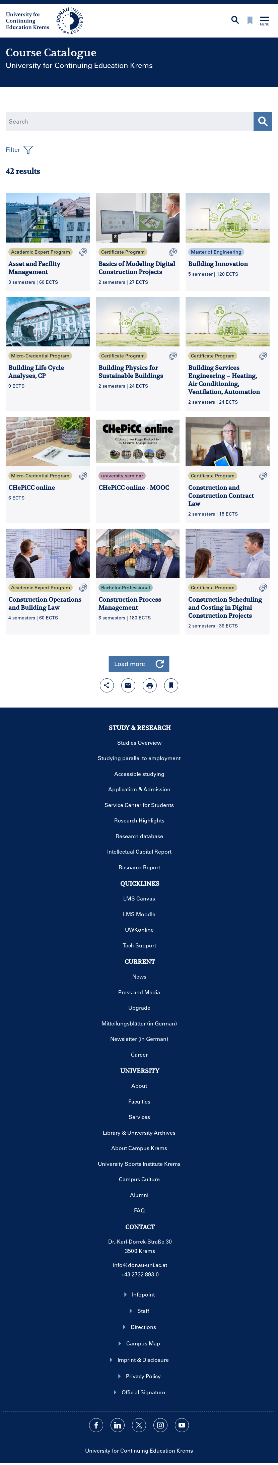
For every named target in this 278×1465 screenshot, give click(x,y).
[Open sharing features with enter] (107, 685)
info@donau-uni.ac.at (140, 1264)
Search (18, 121)
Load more (139, 664)
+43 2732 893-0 (140, 1274)
